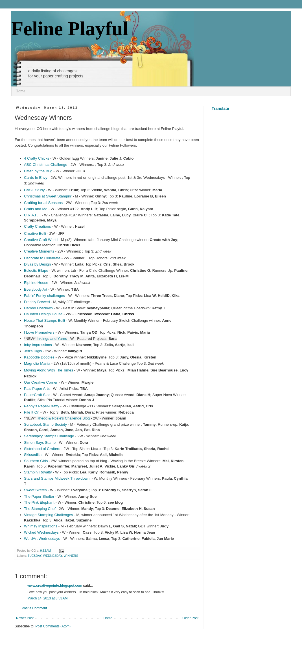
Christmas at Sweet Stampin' (48, 196)
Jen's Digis (33, 351)
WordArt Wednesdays (42, 538)
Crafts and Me (35, 209)
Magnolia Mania (37, 363)
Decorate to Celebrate (42, 258)
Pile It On (31, 412)
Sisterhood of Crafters (42, 449)
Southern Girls (36, 461)
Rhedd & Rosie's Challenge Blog (63, 418)
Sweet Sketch (35, 490)
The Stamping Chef (40, 508)
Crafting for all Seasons (43, 203)
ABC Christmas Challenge (45, 164)
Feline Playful (69, 29)
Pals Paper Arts (37, 388)
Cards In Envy (35, 177)
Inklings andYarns (52, 338)
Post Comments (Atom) (53, 626)
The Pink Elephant (39, 502)
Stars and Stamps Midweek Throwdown (56, 478)
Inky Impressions (38, 345)
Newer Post (25, 618)
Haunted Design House (43, 314)
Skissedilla (32, 455)
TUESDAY (34, 555)
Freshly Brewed (37, 302)
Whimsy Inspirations (40, 526)
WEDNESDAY (52, 555)
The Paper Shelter (39, 496)
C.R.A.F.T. (32, 215)
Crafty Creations (37, 226)
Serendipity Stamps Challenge (49, 436)
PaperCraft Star (37, 395)
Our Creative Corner (41, 382)
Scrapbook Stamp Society (45, 424)
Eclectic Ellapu (36, 270)
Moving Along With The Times (48, 370)
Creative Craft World (41, 240)
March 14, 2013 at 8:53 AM (47, 598)
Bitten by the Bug (38, 171)
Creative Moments (39, 251)
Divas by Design (37, 264)
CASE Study (34, 190)
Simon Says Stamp (40, 442)
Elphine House (36, 283)
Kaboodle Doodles (39, 357)
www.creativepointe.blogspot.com (54, 586)
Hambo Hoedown (38, 308)
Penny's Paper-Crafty (41, 406)
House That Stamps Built (44, 320)
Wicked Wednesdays (41, 532)
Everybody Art (35, 289)
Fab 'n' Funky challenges (44, 296)
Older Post (190, 618)
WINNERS (71, 555)
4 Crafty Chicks (36, 158)
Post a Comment (34, 608)
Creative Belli (35, 233)
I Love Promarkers (39, 332)
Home (20, 91)
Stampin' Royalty (38, 472)
